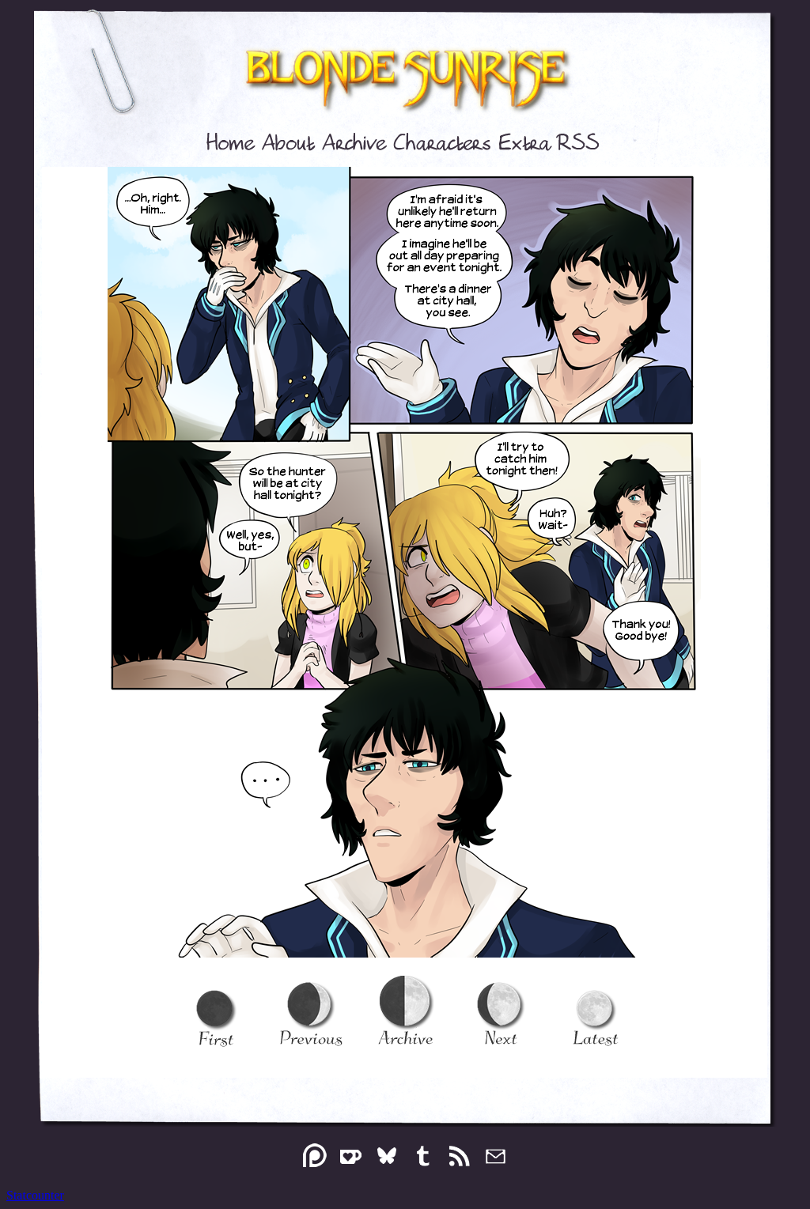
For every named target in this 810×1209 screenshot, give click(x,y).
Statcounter (35, 1195)
